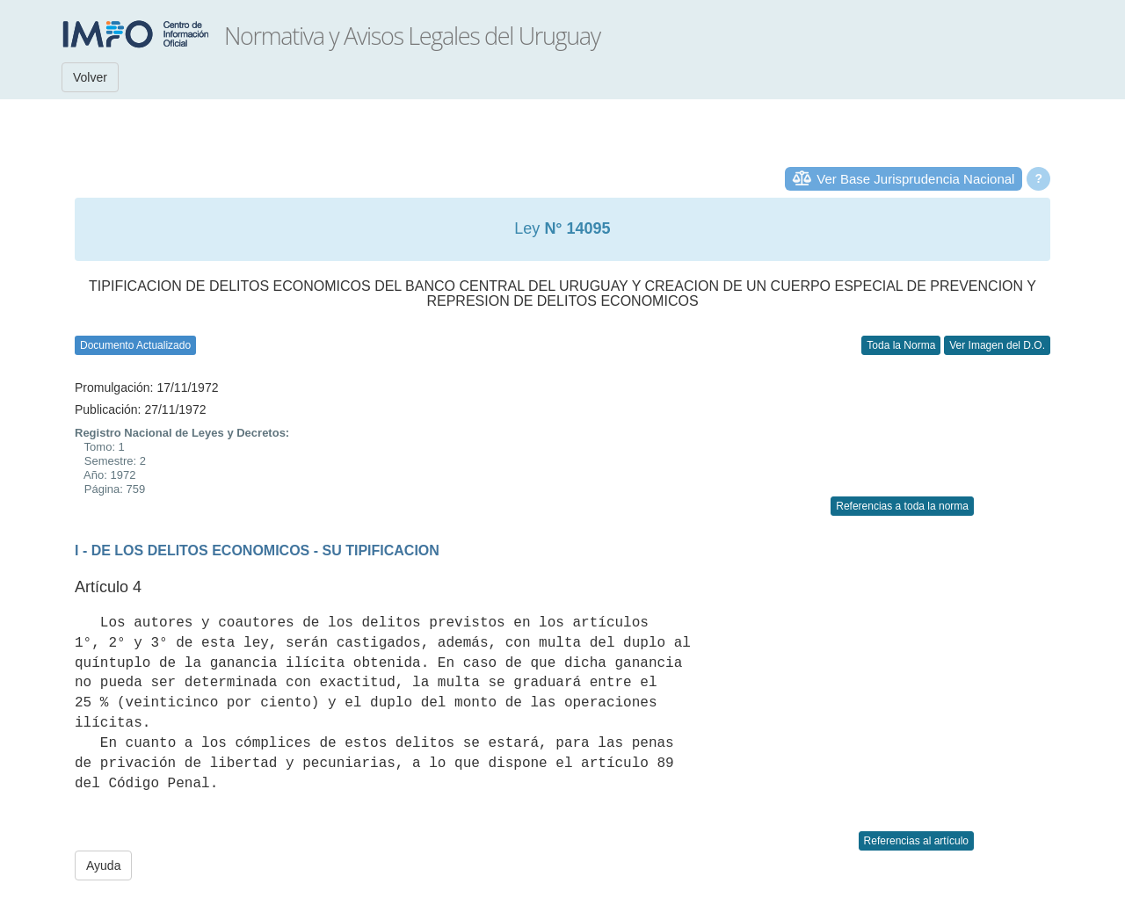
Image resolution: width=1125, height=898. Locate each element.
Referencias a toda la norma (902, 506)
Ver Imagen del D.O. (997, 345)
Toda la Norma (901, 345)
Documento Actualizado (135, 345)
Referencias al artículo (916, 841)
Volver (90, 77)
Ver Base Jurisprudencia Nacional (915, 178)
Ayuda (103, 865)
